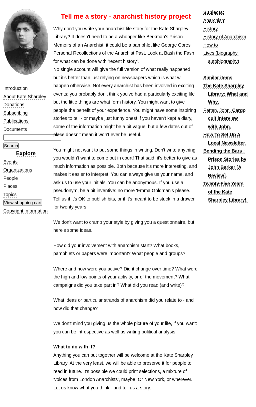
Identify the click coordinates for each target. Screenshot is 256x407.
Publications (16, 121)
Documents (15, 129)
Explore (26, 153)
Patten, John (216, 110)
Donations (13, 104)
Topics (10, 194)
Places (10, 186)
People (10, 178)
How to (210, 45)
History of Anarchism (224, 36)
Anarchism (214, 20)
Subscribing (15, 113)
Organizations (17, 170)
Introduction (15, 88)
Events (10, 162)
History (210, 28)
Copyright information (25, 210)
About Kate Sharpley (24, 96)
